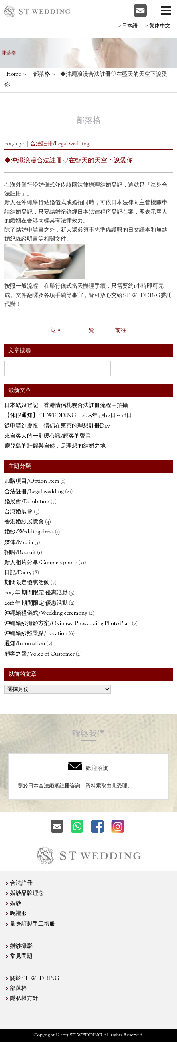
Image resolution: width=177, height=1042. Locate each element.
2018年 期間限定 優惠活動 (36, 604)
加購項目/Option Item (31, 481)
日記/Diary (17, 573)
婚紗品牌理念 (27, 894)
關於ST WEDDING (34, 979)
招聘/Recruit (20, 553)
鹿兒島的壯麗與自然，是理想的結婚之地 (55, 446)
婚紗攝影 (21, 946)
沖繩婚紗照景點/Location (35, 634)
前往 (120, 331)
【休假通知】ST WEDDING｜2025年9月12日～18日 (68, 416)
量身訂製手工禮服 (32, 924)
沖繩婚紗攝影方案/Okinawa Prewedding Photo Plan (67, 624)
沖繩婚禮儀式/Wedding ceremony (45, 614)
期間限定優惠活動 (26, 583)
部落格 (41, 75)
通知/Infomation (24, 644)
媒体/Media (18, 543)
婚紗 (15, 904)
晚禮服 (18, 914)
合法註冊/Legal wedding (34, 492)
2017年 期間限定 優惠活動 (36, 593)
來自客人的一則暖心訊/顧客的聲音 (47, 436)
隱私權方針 (24, 999)
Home (13, 75)
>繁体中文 (157, 26)
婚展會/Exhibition (26, 502)
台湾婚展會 (18, 512)
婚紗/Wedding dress (29, 532)
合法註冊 (21, 884)
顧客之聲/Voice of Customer (39, 654)
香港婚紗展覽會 (24, 522)
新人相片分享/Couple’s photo (40, 563)
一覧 (88, 331)
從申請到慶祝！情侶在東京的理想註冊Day (57, 426)
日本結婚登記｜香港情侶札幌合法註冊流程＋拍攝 (66, 406)
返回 (56, 331)
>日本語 (128, 26)
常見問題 (21, 957)
